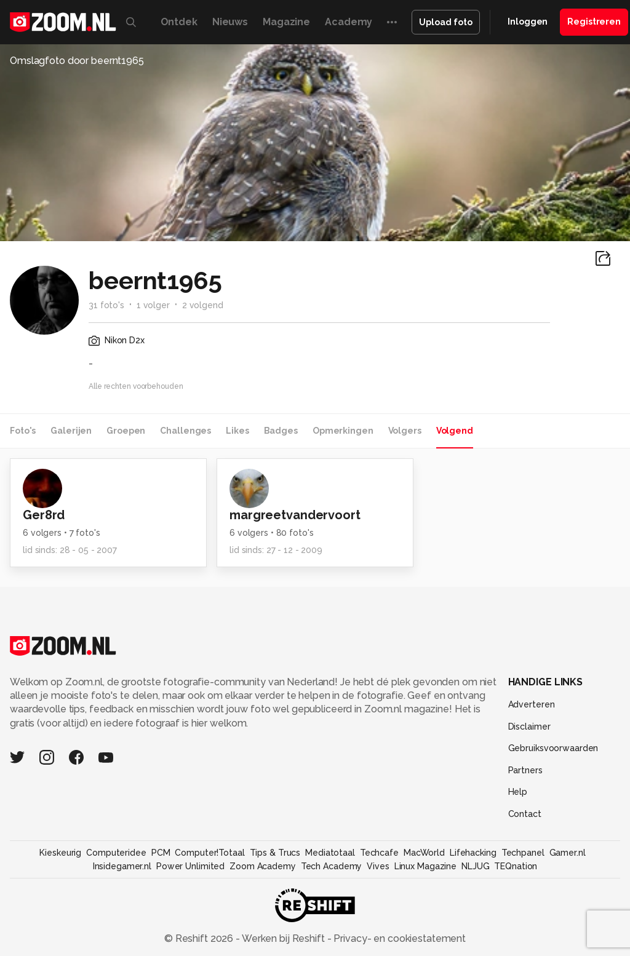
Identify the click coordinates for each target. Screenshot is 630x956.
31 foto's (106, 305)
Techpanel (522, 853)
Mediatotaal (330, 853)
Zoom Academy (262, 866)
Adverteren (531, 704)
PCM (160, 853)
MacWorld (424, 853)
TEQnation (515, 866)
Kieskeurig (60, 853)
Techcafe (379, 853)
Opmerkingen (343, 431)
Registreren (594, 21)
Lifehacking (473, 853)
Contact (524, 814)
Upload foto (445, 22)
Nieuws (230, 22)
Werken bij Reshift (283, 938)
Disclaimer (529, 726)
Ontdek (179, 22)
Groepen (125, 431)
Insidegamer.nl (122, 866)
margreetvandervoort (295, 515)
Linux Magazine (425, 866)
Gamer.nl (567, 853)
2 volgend (202, 305)
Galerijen (71, 431)
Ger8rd (44, 515)
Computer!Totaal (209, 853)
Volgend (454, 431)
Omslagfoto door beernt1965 (77, 60)
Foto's (23, 431)
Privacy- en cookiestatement (398, 938)
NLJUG (475, 866)
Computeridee (116, 853)
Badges (281, 431)
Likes (237, 431)
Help (518, 792)
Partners (525, 770)
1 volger (153, 305)
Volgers (404, 431)
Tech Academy (331, 866)
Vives (378, 866)
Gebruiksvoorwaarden (553, 748)
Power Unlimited (190, 866)
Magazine (286, 22)
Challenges (185, 431)
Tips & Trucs (275, 853)
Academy (348, 22)
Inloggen (528, 21)
